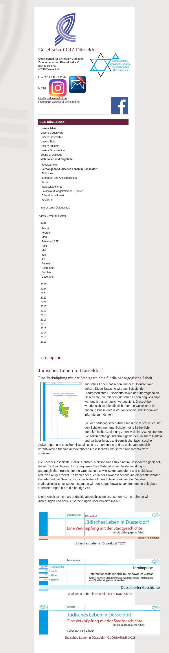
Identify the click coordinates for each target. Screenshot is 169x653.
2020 (43, 306)
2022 (43, 297)
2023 (43, 293)
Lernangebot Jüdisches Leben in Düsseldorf (69, 169)
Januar (46, 228)
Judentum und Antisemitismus (59, 177)
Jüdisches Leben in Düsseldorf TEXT (100, 543)
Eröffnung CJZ (50, 241)
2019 (43, 310)
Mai (44, 250)
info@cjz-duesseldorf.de (52, 98)
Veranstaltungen (52, 216)
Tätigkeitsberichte (52, 186)
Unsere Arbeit (48, 128)
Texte (45, 182)
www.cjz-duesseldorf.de (66, 101)
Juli (44, 259)
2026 (43, 222)
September (48, 267)
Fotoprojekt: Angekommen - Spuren (62, 191)
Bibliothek (47, 173)
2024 (43, 288)
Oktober (46, 272)
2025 (43, 284)
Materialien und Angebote (56, 159)
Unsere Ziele (47, 141)
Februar (46, 232)
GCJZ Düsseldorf (52, 122)
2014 (43, 332)
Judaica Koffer (50, 164)
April (44, 245)
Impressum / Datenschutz (55, 207)
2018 (43, 315)
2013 (43, 337)
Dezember (48, 276)
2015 (43, 328)
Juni (44, 254)
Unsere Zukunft (49, 146)
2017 (43, 319)
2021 (43, 302)
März (45, 237)
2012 (43, 341)
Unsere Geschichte (51, 137)
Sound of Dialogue (51, 154)
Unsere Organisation (52, 150)
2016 (43, 324)
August (46, 263)
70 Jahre (47, 199)
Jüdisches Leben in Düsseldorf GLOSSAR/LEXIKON (100, 637)
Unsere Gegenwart (51, 132)
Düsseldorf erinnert (53, 195)
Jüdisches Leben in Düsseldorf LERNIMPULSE (100, 594)
